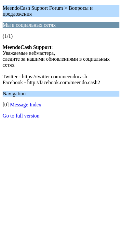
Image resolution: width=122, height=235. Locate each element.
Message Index (25, 104)
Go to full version (21, 115)
